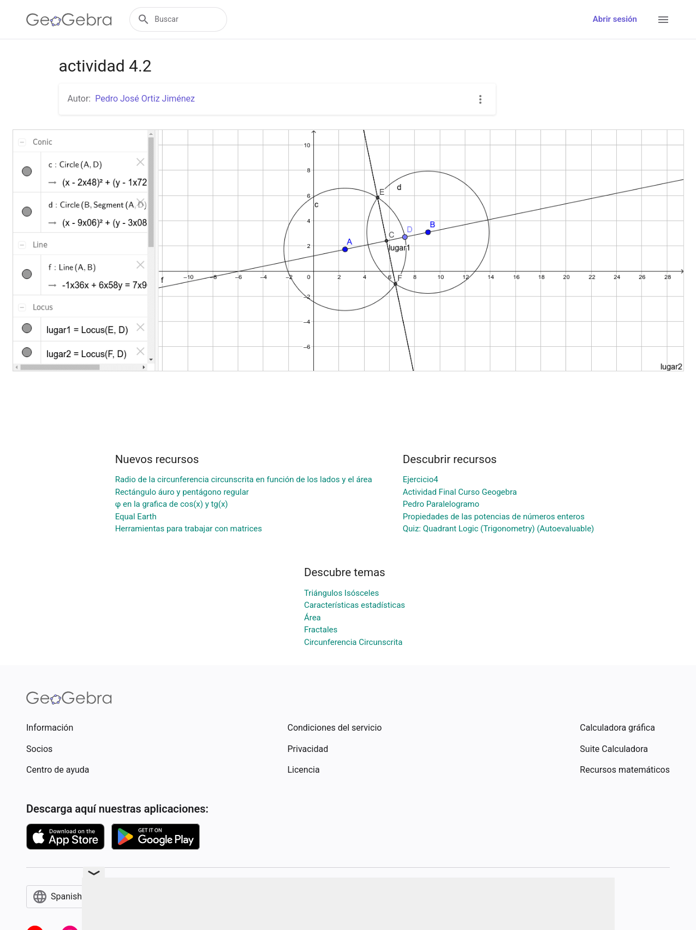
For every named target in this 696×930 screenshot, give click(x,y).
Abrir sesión (615, 19)
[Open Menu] (663, 19)
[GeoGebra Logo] (69, 19)
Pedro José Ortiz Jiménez (145, 98)
